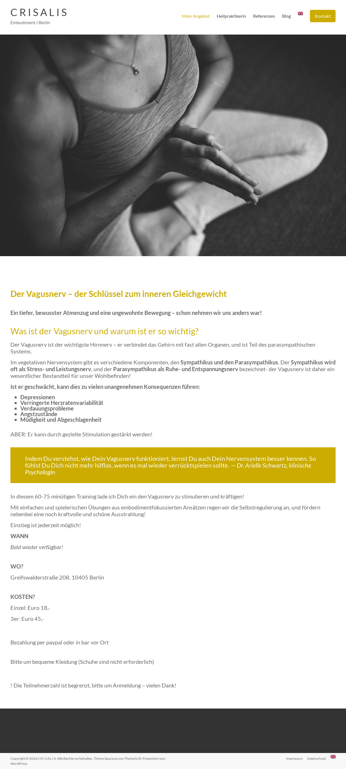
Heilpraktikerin (231, 16)
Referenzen (264, 16)
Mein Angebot (196, 16)
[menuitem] (300, 16)
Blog (286, 16)
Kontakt (323, 16)
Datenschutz (316, 758)
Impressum (294, 758)
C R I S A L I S (38, 12)
